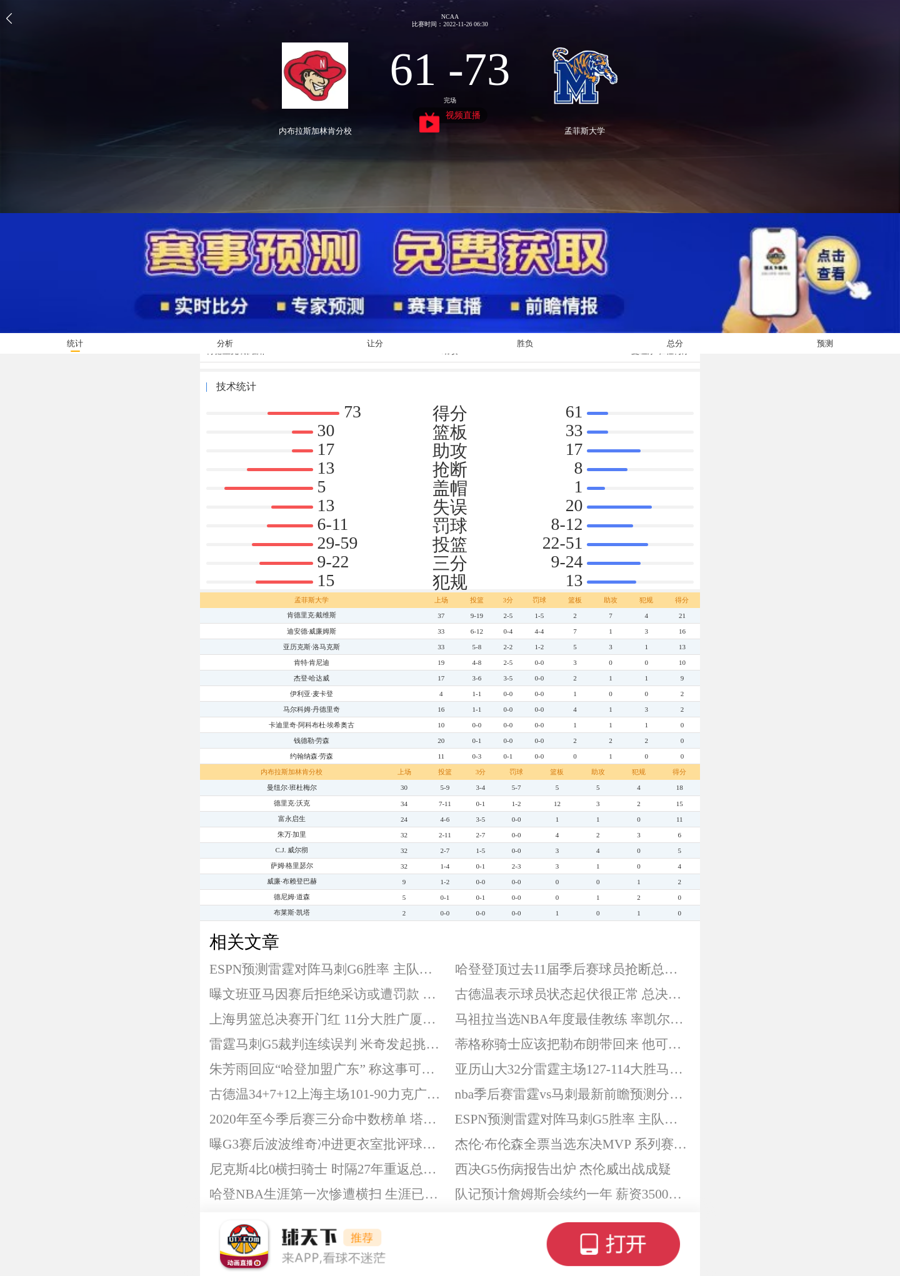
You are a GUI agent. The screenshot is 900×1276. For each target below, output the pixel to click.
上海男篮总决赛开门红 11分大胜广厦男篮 (327, 1019)
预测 (825, 343)
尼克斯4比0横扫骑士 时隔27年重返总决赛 (327, 1169)
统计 (75, 343)
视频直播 (450, 117)
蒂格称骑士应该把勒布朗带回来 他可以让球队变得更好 (573, 1044)
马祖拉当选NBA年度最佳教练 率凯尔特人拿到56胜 (573, 1019)
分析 (225, 343)
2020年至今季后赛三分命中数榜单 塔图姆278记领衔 (327, 1119)
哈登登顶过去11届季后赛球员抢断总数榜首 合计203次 (573, 969)
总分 (675, 343)
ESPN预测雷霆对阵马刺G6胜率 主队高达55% (327, 969)
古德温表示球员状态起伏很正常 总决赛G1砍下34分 (573, 994)
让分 (375, 343)
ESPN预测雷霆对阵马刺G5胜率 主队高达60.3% (573, 1119)
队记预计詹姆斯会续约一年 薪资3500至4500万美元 (573, 1194)
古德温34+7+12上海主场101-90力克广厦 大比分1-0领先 (327, 1094)
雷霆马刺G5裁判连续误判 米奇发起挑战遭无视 (327, 1044)
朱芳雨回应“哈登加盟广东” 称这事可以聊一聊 (327, 1069)
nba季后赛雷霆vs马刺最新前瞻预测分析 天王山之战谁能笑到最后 (573, 1094)
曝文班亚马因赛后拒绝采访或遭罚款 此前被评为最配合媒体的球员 (327, 994)
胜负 (525, 343)
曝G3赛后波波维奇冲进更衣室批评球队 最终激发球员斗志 (327, 1144)
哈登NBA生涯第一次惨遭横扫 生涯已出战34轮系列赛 (327, 1194)
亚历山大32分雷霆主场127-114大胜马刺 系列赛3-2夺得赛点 (573, 1069)
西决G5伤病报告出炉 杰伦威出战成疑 (563, 1169)
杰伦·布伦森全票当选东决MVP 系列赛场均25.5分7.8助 (573, 1144)
